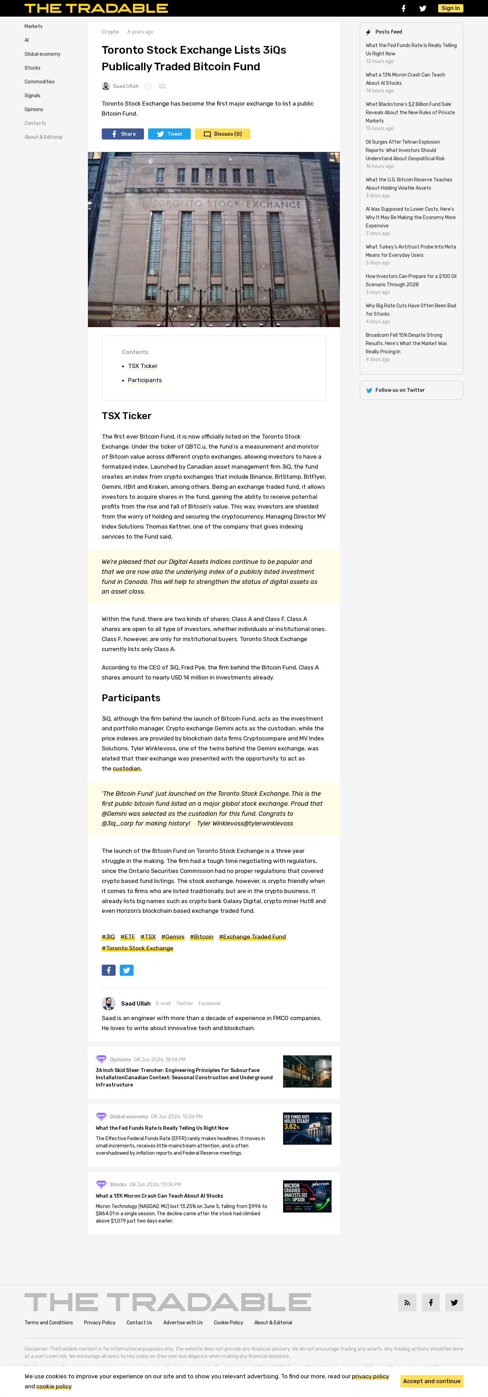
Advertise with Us (183, 1323)
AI (27, 40)
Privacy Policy (100, 1323)
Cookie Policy (228, 1323)
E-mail (163, 1004)
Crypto (110, 32)
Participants (145, 380)
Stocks (32, 68)
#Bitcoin (202, 936)
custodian (127, 768)
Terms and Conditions (49, 1323)
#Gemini (172, 936)
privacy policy (370, 1376)
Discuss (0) (228, 134)
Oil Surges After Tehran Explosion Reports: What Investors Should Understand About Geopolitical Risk (405, 150)
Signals (32, 96)
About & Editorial (43, 137)
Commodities (40, 82)
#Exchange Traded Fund (252, 936)
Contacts (35, 123)
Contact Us (139, 1323)
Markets (34, 26)
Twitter (184, 1004)
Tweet (175, 134)
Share (128, 134)
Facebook (209, 1004)
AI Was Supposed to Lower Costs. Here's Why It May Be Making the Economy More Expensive (411, 217)
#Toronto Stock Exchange (137, 948)
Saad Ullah (120, 86)
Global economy (43, 54)
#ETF (127, 936)
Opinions (34, 109)
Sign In (451, 8)
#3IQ (108, 936)
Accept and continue (432, 1381)
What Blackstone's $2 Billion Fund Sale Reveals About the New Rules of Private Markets (410, 112)
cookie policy (54, 1386)
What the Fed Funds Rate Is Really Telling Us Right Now (162, 1128)
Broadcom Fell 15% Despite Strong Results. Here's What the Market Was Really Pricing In (406, 343)
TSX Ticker (142, 365)
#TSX (148, 936)
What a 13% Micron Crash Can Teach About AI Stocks (160, 1196)
